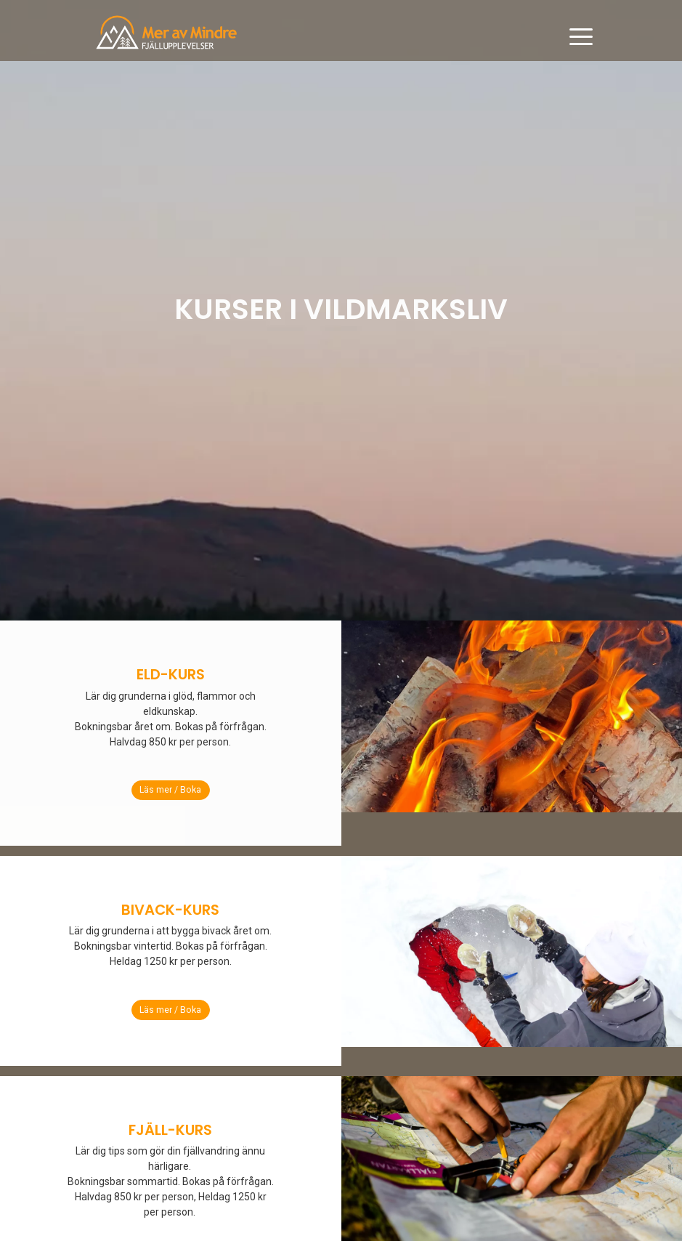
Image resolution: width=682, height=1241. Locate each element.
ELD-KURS (171, 674)
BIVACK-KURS (170, 910)
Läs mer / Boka (170, 790)
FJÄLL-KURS (170, 1130)
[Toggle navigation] (581, 37)
